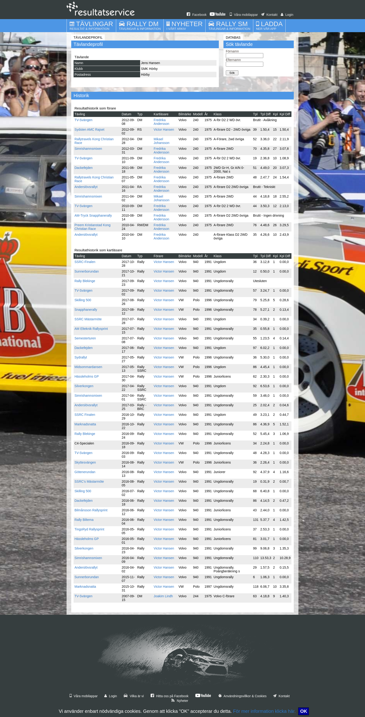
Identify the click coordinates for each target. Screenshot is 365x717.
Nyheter (179, 701)
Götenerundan (84, 472)
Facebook (196, 15)
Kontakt (269, 15)
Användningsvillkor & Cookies (243, 696)
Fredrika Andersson (161, 122)
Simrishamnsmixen (88, 148)
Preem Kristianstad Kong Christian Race (92, 227)
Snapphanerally (85, 309)
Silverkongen (83, 386)
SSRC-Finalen (84, 262)
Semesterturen (85, 338)
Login (287, 15)
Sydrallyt (80, 357)
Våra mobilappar (244, 15)
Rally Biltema (84, 520)
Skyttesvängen (85, 462)
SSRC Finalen (84, 415)
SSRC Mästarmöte (88, 319)
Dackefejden (83, 168)
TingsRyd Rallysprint (89, 529)
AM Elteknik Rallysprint (91, 329)
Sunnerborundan (86, 271)
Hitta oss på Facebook (170, 696)
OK (303, 711)
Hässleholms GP (86, 376)
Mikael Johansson (161, 141)
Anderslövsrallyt (86, 187)
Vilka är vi (134, 696)
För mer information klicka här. (264, 711)
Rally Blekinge (84, 281)
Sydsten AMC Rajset (89, 129)
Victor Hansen (164, 129)
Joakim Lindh (163, 596)
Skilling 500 (82, 300)
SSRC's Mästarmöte (89, 481)
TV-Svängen (83, 120)
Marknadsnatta (85, 424)
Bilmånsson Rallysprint (91, 510)
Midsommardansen (88, 367)
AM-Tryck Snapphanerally (93, 215)
